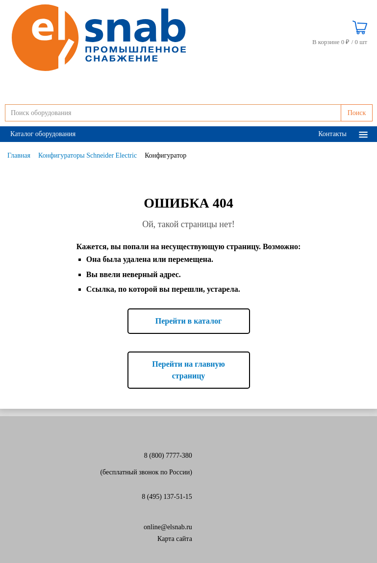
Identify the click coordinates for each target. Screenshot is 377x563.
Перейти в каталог (188, 321)
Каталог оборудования (42, 134)
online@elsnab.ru (168, 527)
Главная (18, 155)
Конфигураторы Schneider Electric (87, 155)
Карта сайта (174, 538)
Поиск (357, 113)
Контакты (332, 134)
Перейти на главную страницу (188, 370)
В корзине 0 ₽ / (339, 42)
